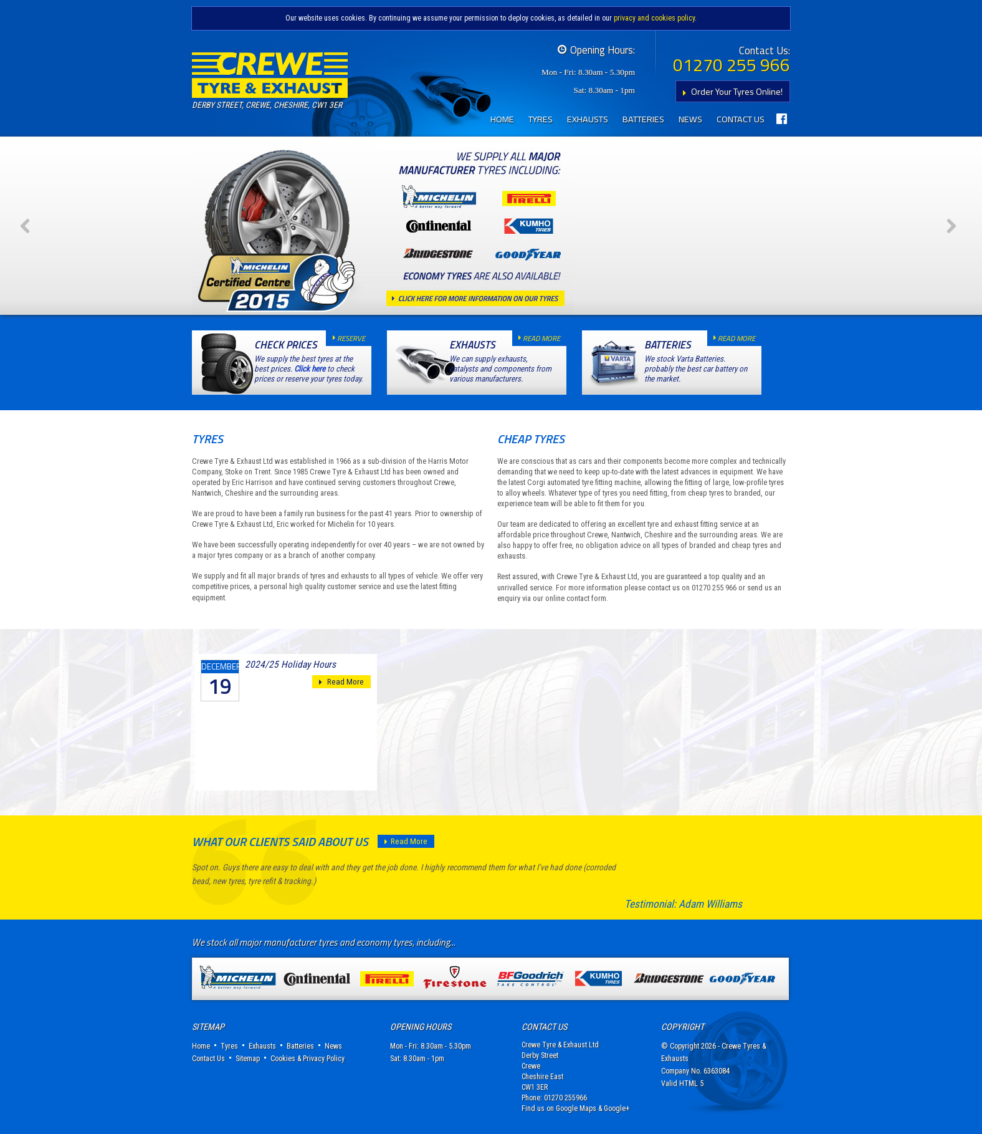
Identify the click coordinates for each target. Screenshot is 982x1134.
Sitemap (248, 1058)
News (690, 119)
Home (502, 119)
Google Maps (576, 1108)
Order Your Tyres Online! (730, 91)
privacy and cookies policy (654, 18)
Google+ (616, 1108)
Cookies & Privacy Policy (307, 1058)
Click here (309, 368)
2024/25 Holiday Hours (290, 664)
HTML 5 (691, 1083)
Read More (341, 682)
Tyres (540, 119)
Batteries (643, 119)
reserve (346, 338)
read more (536, 338)
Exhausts (587, 119)
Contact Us (741, 119)
